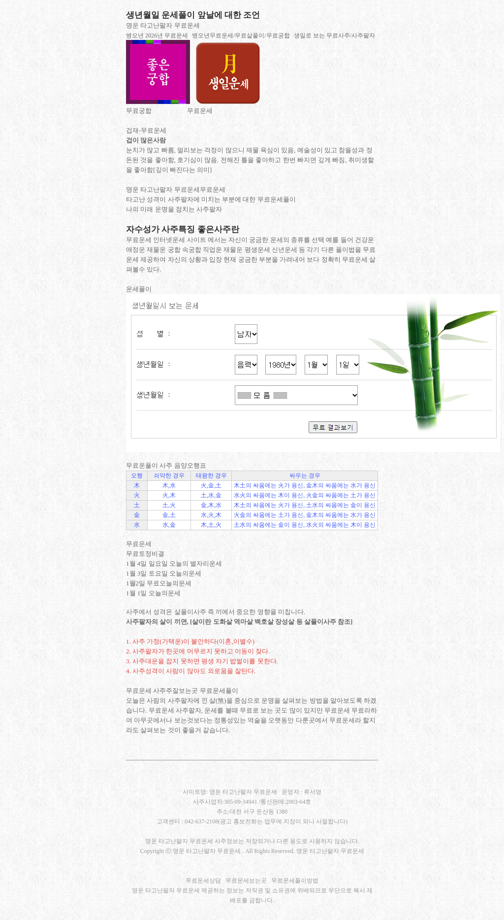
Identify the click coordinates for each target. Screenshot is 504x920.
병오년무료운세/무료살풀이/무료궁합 (241, 35)
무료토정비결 (145, 553)
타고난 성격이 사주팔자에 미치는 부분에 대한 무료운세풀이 (211, 199)
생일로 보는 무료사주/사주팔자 (334, 35)
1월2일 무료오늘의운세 (158, 583)
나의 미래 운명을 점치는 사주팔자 (174, 209)
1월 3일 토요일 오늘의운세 (163, 573)
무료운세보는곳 (246, 880)
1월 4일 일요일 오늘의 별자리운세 (174, 563)
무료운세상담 (203, 880)
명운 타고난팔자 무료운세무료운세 (175, 189)
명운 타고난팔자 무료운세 (163, 25)
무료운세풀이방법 (294, 880)
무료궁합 (139, 110)
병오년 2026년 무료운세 (157, 35)
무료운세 (200, 110)
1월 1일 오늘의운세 (153, 593)
